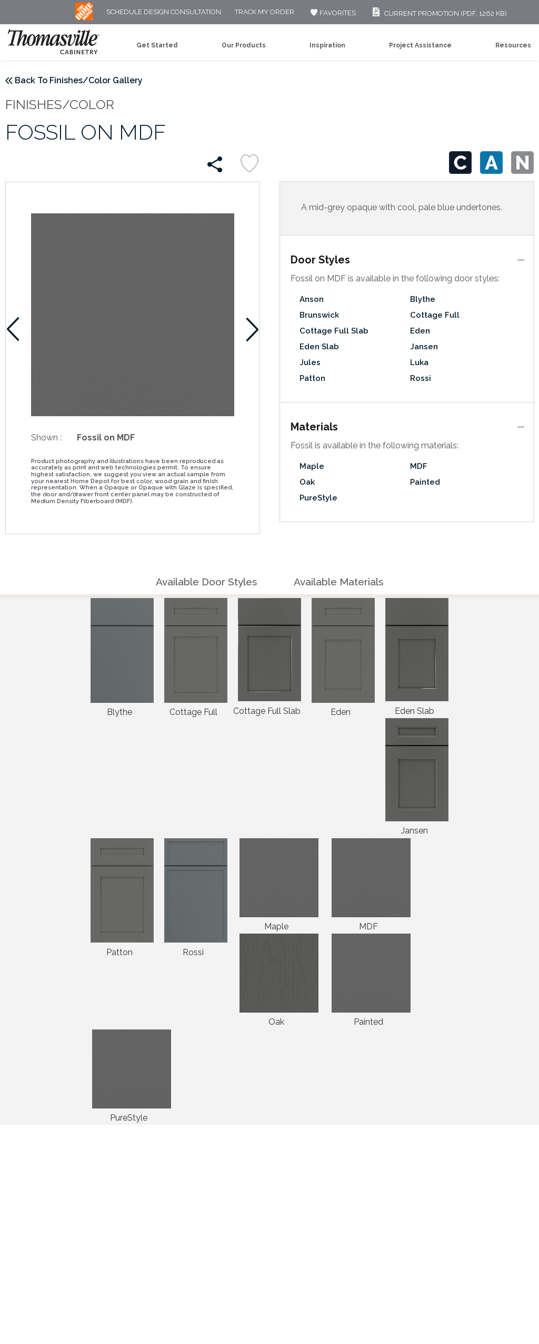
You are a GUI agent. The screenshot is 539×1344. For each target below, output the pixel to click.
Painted (425, 482)
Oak (307, 482)
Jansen (424, 346)
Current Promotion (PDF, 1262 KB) (438, 13)
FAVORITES (332, 13)
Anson (312, 299)
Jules (310, 362)
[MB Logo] (84, 18)
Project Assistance (420, 45)
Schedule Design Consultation (163, 12)
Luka (419, 362)
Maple (312, 466)
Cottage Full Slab (334, 331)
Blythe (422, 299)
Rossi (420, 378)
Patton (312, 378)
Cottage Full (435, 315)
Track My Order (264, 12)
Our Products (244, 45)
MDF (418, 466)
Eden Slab (319, 346)
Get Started (157, 45)
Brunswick (319, 315)
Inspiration (327, 45)
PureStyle (318, 498)
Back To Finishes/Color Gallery (79, 80)
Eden (420, 331)
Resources (513, 45)
